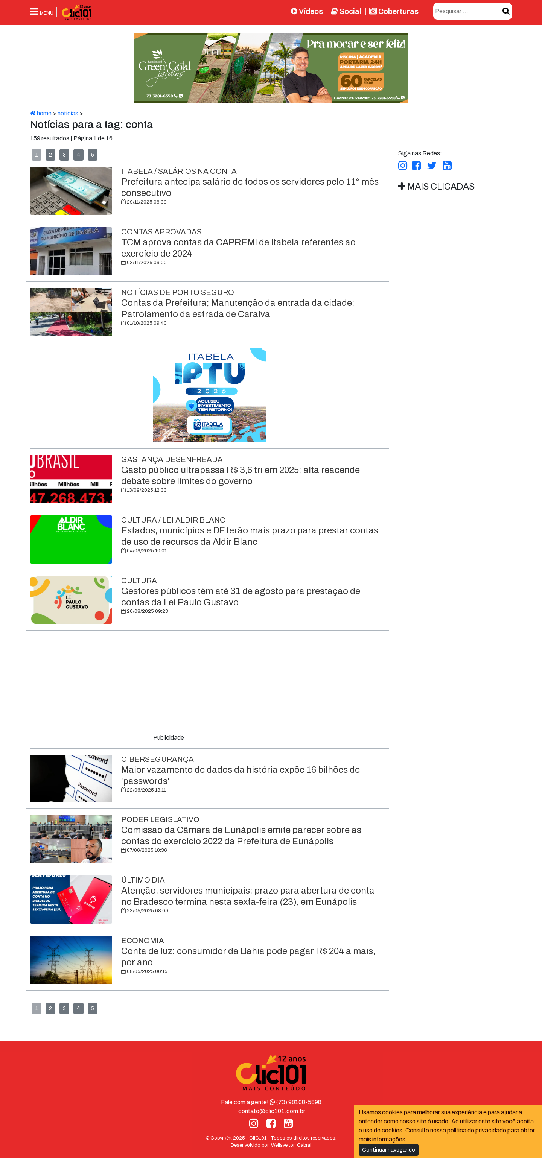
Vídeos (307, 11)
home (41, 113)
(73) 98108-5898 (295, 1102)
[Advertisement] (209, 684)
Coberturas (394, 11)
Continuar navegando (388, 1150)
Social (346, 11)
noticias (68, 113)
